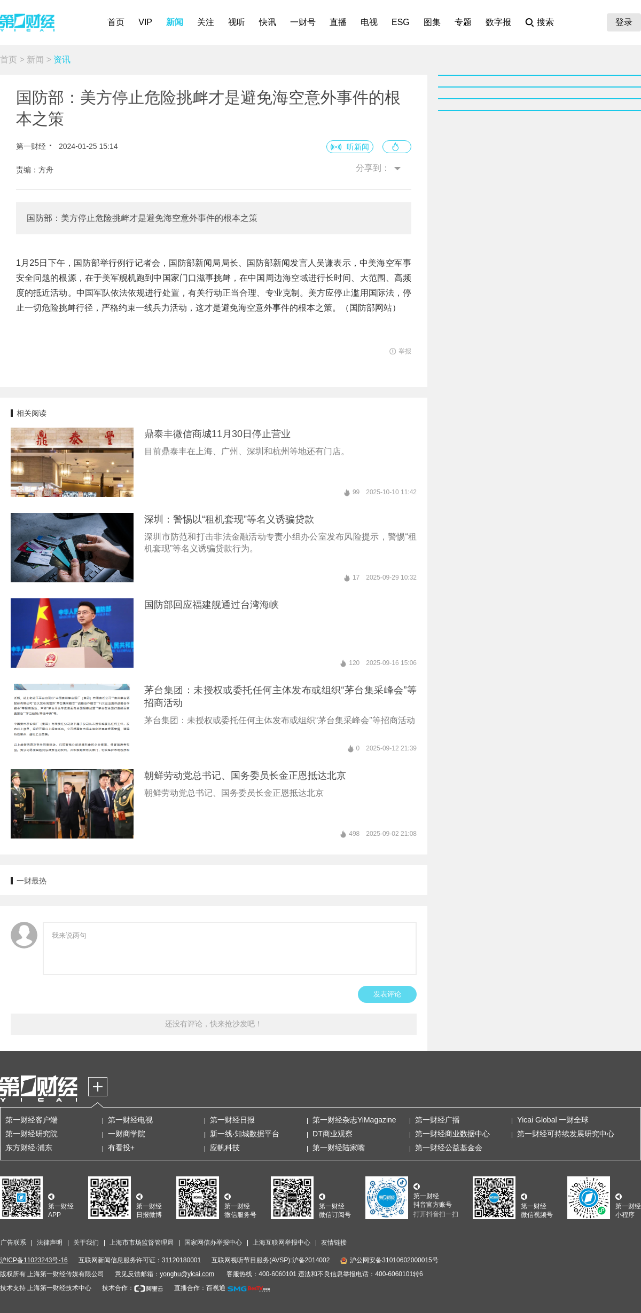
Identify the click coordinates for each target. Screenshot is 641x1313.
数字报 (498, 22)
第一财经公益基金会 (448, 1147)
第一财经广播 (437, 1120)
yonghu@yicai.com (187, 1274)
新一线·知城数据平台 (244, 1133)
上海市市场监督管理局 (142, 1242)
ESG (401, 22)
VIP (145, 22)
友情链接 (334, 1242)
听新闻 (358, 147)
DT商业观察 (332, 1133)
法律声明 (49, 1242)
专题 (463, 22)
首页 (115, 22)
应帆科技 (225, 1147)
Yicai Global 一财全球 (553, 1120)
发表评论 (387, 994)
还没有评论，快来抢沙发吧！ (213, 1023)
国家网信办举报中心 (213, 1242)
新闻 (174, 22)
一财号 (303, 22)
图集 (432, 22)
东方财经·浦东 (28, 1147)
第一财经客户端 (31, 1120)
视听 (236, 22)
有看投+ (121, 1147)
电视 (369, 22)
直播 (338, 22)
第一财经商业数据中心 (452, 1133)
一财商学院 (126, 1133)
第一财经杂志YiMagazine (354, 1120)
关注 (205, 22)
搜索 (545, 22)
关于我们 (86, 1242)
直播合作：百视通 (199, 1288)
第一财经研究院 (31, 1133)
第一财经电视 (130, 1120)
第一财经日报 (232, 1120)
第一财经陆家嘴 (338, 1147)
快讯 (267, 22)
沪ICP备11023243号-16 (34, 1260)
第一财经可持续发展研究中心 (565, 1133)
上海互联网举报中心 (281, 1242)
